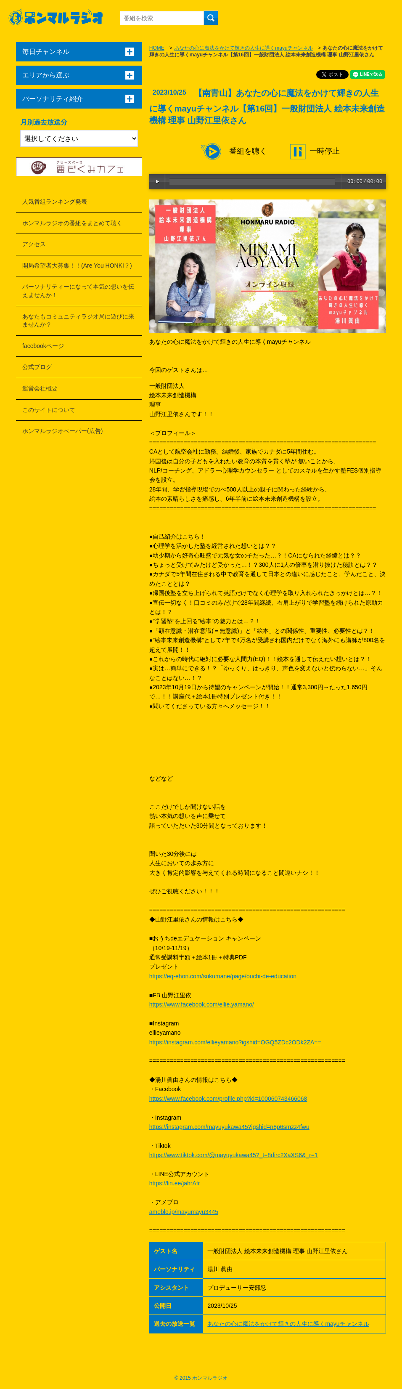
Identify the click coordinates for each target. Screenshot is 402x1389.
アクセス (34, 244)
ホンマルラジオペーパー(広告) (62, 431)
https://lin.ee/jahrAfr (174, 1183)
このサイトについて (48, 409)
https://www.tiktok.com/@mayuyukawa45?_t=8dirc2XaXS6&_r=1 (233, 1155)
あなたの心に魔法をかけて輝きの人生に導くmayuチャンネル (243, 48)
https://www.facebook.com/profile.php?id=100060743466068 (228, 1098)
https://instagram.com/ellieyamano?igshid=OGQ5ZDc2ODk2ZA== (235, 1042)
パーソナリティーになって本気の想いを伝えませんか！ (78, 290)
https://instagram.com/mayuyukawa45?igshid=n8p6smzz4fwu (229, 1126)
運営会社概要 (40, 388)
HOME (156, 48)
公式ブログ (37, 367)
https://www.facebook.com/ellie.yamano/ (201, 1004)
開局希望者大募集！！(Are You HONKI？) (77, 265)
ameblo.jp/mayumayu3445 (183, 1211)
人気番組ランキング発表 (54, 201)
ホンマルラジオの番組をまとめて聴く (72, 223)
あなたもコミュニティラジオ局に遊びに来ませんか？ (78, 320)
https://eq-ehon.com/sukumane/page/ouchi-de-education (222, 976)
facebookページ (43, 346)
